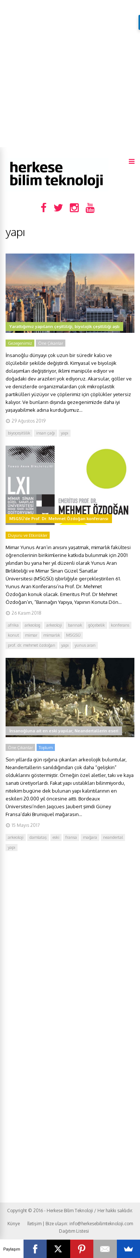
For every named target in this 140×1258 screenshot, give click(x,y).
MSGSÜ (73, 635)
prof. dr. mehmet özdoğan (31, 645)
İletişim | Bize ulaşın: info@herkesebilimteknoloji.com (80, 1223)
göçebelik (96, 625)
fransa (71, 837)
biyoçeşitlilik (19, 433)
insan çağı (45, 433)
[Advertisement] (70, 73)
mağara (90, 837)
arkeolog (32, 625)
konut (13, 635)
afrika (13, 625)
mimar (31, 635)
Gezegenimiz (20, 343)
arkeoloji (54, 625)
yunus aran (85, 645)
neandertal (113, 837)
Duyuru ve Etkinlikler (27, 535)
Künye (13, 1223)
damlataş (38, 837)
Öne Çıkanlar (50, 343)
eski (56, 837)
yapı (64, 433)
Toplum (46, 747)
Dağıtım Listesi (74, 1231)
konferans (120, 625)
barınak (75, 625)
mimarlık (51, 635)
